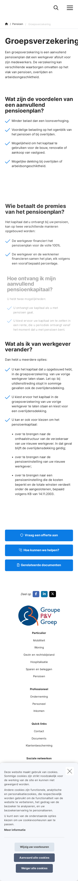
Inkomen (39, 710)
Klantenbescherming (39, 745)
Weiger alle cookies (34, 868)
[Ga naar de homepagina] (7, 8)
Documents (39, 738)
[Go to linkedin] (45, 594)
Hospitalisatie (39, 662)
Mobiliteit (39, 640)
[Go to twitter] (53, 594)
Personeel (39, 703)
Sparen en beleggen (39, 669)
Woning (39, 647)
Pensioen (39, 676)
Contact (39, 731)
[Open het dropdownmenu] (69, 8)
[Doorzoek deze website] (56, 8)
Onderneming (39, 696)
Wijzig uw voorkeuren (34, 846)
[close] (70, 771)
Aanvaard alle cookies (34, 857)
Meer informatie (15, 829)
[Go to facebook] (37, 594)
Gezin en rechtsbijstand (39, 654)
